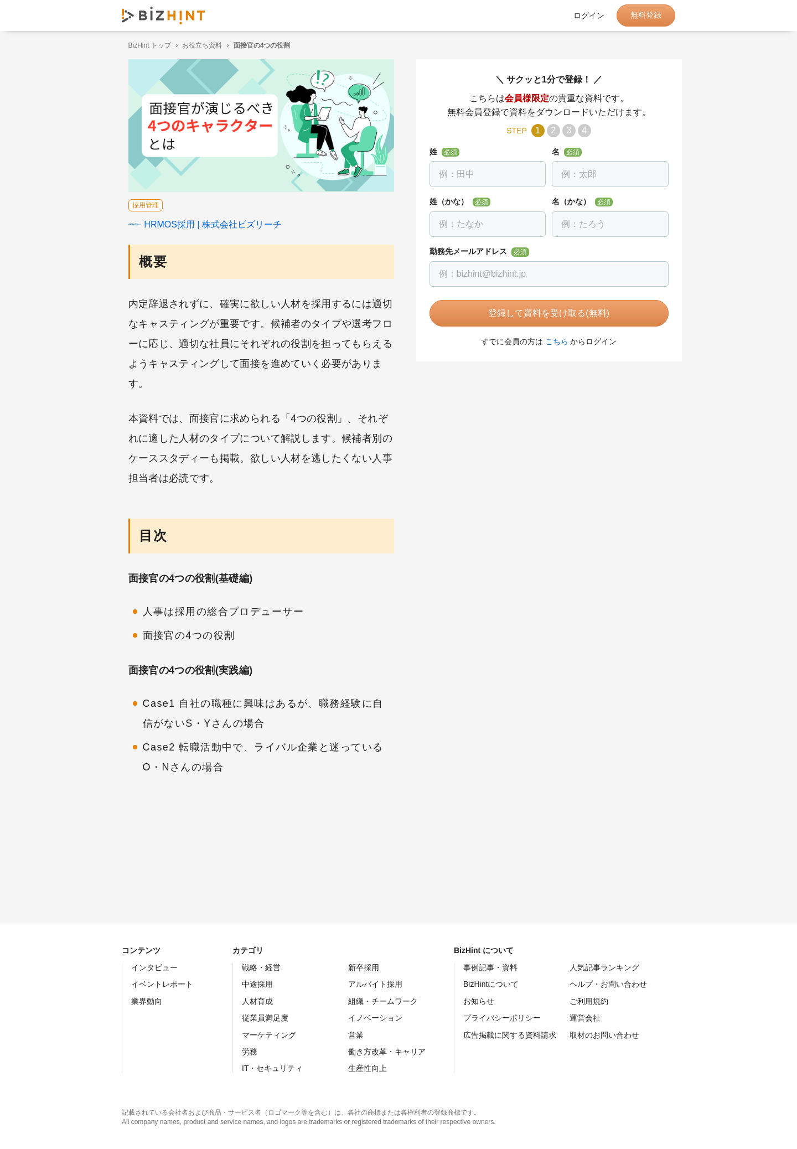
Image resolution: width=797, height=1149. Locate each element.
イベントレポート (162, 984)
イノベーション (375, 1017)
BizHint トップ (143, 45)
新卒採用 (363, 967)
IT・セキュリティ (272, 1068)
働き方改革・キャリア (387, 1051)
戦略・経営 (261, 967)
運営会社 (585, 1017)
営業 (356, 1035)
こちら (550, 341)
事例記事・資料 (490, 967)
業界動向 (146, 1001)
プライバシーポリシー (502, 1017)
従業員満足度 (265, 1017)
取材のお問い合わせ (604, 1035)
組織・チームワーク (383, 1001)
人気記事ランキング (604, 967)
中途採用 (257, 984)
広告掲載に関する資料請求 (509, 1035)
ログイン (588, 15)
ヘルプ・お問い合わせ (608, 984)
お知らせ (478, 1001)
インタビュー (154, 967)
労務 (249, 1051)
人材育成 (257, 1001)
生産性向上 (367, 1068)
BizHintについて (491, 984)
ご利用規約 (589, 1001)
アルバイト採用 (375, 984)
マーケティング (269, 1035)
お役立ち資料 (196, 45)
